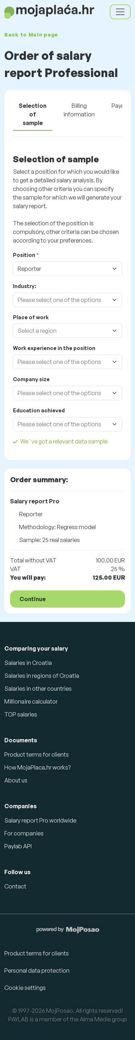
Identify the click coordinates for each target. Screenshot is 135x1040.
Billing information (79, 110)
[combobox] (60, 300)
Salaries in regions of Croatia (41, 675)
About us (15, 780)
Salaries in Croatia (28, 662)
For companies (24, 833)
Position (24, 255)
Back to (31, 35)
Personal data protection (36, 970)
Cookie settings (25, 987)
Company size (31, 379)
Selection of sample (32, 114)
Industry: (24, 286)
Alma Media (95, 1019)
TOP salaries (20, 714)
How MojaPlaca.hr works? (37, 767)
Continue (32, 599)
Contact (15, 886)
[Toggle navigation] (120, 11)
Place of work (31, 317)
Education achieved (39, 410)
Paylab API (18, 846)
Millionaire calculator (31, 701)
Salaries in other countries (38, 688)
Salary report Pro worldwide (40, 820)
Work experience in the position (54, 348)
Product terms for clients (36, 754)
